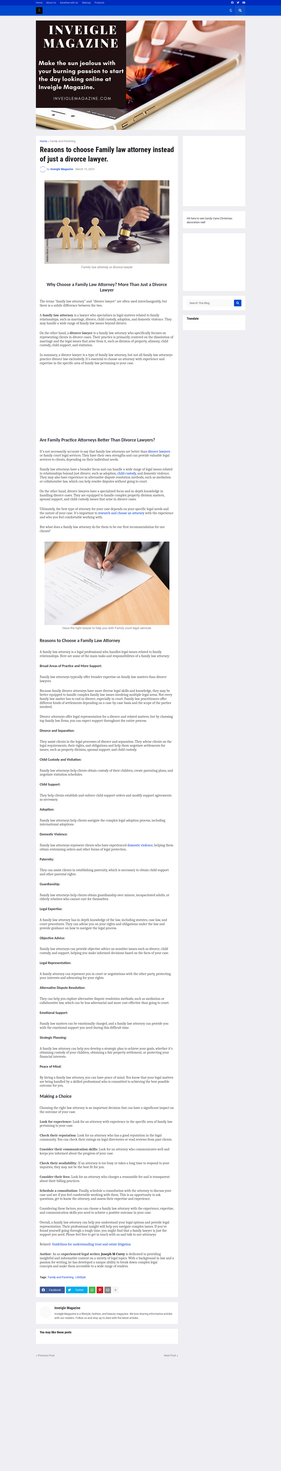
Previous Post (46, 1355)
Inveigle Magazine (67, 1308)
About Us (51, 2)
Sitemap (86, 2)
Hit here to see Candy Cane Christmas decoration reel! (209, 220)
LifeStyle (80, 1277)
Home (39, 2)
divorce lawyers (159, 451)
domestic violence (140, 845)
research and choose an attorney (121, 513)
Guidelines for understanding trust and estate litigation (91, 1244)
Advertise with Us (69, 2)
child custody (126, 473)
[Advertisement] (72, 399)
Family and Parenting (63, 141)
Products (99, 2)
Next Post (170, 1355)
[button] (231, 10)
